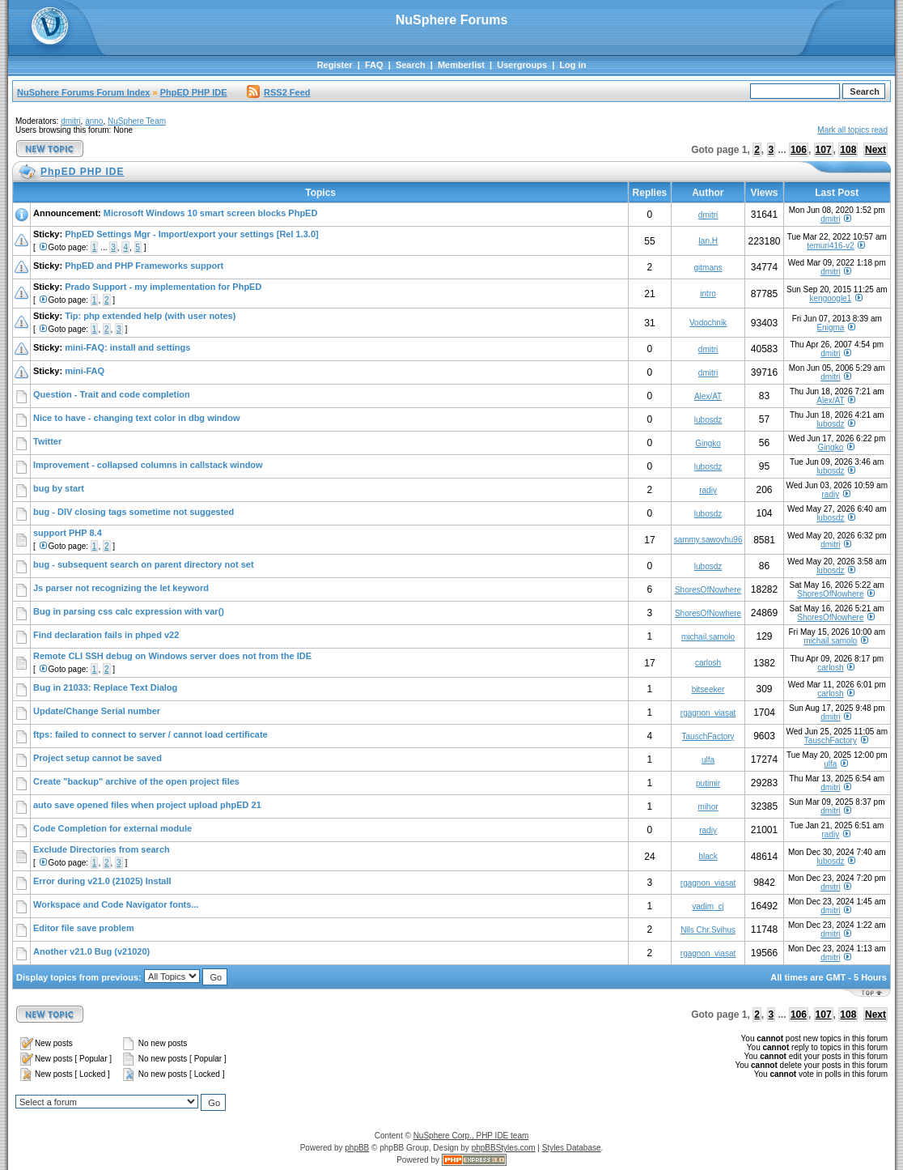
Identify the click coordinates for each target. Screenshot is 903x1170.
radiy (708, 490)
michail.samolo (708, 636)
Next (875, 149)
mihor (708, 806)
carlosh (708, 662)
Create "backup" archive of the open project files (136, 781)
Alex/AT (708, 396)
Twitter (47, 441)
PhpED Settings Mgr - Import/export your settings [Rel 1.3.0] (192, 234)
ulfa (708, 759)
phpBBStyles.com (504, 1147)
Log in (572, 65)
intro (707, 293)
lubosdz (708, 419)
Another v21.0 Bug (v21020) (91, 951)
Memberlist (461, 65)
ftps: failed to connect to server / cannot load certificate (150, 734)
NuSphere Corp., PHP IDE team (471, 1135)
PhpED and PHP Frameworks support (144, 265)
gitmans (708, 267)
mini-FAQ (84, 371)
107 (824, 149)
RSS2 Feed (278, 92)
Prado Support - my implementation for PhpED (163, 286)
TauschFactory (708, 736)
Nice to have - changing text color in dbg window (136, 418)
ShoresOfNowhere (708, 589)
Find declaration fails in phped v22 (106, 635)
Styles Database (571, 1147)
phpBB (357, 1147)
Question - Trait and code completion (111, 394)
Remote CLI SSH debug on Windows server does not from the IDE (172, 656)
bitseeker (708, 689)
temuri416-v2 (830, 245)
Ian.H (708, 240)
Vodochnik (708, 322)
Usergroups (522, 65)
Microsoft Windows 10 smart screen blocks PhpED (211, 213)
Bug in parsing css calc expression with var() (128, 611)
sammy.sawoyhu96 (708, 539)
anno (94, 121)
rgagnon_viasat (708, 712)
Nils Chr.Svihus (708, 929)
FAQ (374, 65)
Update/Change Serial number (96, 711)
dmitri (70, 121)
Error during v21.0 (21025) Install (102, 881)
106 (799, 149)
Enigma (830, 327)
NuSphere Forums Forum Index (83, 92)
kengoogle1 (831, 298)
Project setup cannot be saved (97, 758)
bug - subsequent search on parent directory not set (143, 564)
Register (335, 65)
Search (411, 65)
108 (848, 149)
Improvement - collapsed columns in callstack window (148, 465)
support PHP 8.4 (67, 533)
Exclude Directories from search (101, 849)
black (707, 856)
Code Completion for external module (112, 828)
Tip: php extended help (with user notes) (150, 316)
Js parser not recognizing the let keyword (121, 588)
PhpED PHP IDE (193, 92)
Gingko (708, 443)
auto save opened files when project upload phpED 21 (147, 805)
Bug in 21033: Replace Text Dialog (105, 687)
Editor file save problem (83, 928)
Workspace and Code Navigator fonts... (116, 904)
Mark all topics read (852, 130)
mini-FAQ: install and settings (127, 347)
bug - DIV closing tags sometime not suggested (133, 512)
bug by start (58, 488)
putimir (708, 783)
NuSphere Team (137, 121)
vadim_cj (707, 906)
